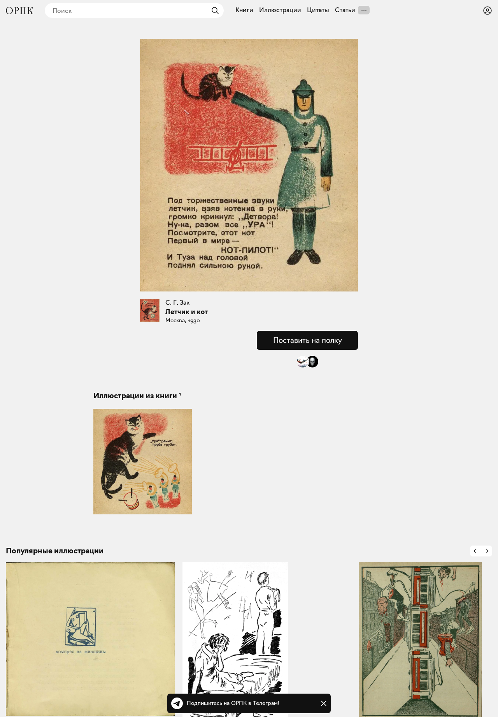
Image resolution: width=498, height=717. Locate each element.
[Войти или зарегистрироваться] (487, 10)
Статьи (345, 10)
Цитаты (318, 10)
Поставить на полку (307, 340)
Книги (244, 10)
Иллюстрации (280, 10)
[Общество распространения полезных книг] (19, 10)
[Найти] (213, 10)
